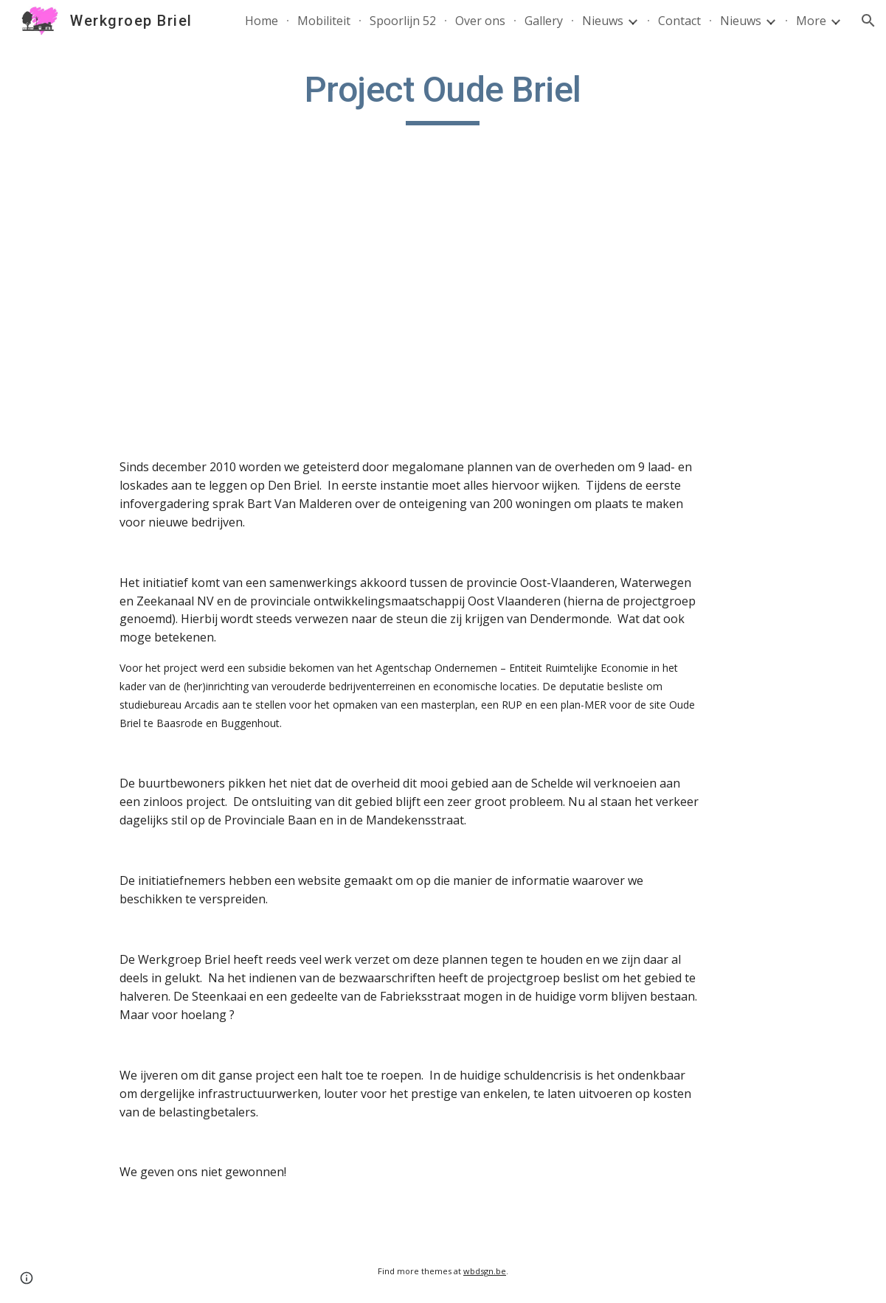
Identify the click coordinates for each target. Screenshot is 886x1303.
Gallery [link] (544, 21)
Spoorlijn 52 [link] (403, 21)
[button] (868, 20)
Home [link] (261, 21)
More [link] (811, 21)
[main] (443, 96)
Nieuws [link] (602, 21)
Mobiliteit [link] (323, 21)
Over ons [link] (480, 21)
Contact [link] (679, 21)
